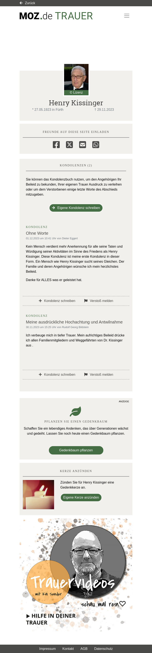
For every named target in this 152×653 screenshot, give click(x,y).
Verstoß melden (98, 301)
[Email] (82, 144)
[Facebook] (56, 144)
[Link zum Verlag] (56, 15)
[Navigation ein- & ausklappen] (126, 16)
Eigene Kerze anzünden (81, 497)
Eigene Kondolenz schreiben (76, 208)
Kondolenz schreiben (57, 301)
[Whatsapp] (95, 144)
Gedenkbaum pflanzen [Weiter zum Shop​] (76, 450)
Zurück (27, 3)
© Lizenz (76, 92)
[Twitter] (69, 144)
